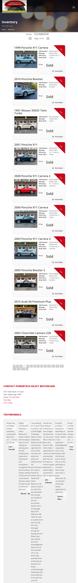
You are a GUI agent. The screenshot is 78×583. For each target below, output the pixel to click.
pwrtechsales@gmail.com (16, 493)
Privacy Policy (13, 535)
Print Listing (7, 403)
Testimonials (13, 540)
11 (53, 366)
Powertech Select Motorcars (22, 569)
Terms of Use (13, 538)
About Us (11, 546)
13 (62, 366)
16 (23, 369)
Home (4, 29)
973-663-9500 (14, 397)
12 (57, 366)
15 (19, 369)
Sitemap (11, 543)
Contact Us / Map (14, 532)
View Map (7, 400)
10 (49, 366)
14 (14, 369)
